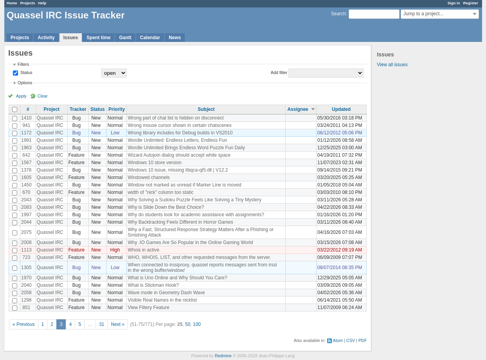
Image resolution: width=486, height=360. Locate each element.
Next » (118, 324)
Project (51, 109)
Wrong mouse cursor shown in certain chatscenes (179, 125)
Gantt (125, 37)
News (175, 37)
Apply (21, 96)
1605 (26, 177)
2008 (26, 242)
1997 (26, 214)
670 (26, 192)
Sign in (454, 3)
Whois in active (143, 250)
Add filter (279, 72)
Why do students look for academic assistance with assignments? (196, 214)
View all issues (392, 64)
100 (197, 324)
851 (26, 307)
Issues (70, 37)
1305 (26, 267)
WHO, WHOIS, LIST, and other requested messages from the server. (199, 257)
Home (12, 3)
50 (187, 324)
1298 (26, 300)
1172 (26, 133)
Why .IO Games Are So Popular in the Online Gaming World (190, 242)
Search (338, 13)
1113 (26, 250)
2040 (26, 285)
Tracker (78, 109)
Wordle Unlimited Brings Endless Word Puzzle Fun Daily (186, 147)
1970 (26, 277)
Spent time (98, 37)
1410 (26, 118)
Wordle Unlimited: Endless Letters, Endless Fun (177, 140)
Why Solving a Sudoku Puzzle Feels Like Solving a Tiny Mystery (194, 200)
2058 (26, 292)
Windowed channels (148, 177)
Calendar (150, 37)
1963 (26, 147)
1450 (26, 185)
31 (101, 324)
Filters (23, 64)
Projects (27, 3)
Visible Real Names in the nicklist (162, 300)
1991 (26, 140)
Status (25, 72)
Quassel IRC (50, 118)
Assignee (297, 109)
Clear (43, 96)
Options (25, 82)
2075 (26, 232)
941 (26, 125)
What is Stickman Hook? (153, 285)
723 (26, 257)
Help (42, 3)
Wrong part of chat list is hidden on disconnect (175, 118)
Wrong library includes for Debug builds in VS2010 (180, 133)
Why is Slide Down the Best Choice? (166, 207)
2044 (26, 222)
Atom (338, 340)
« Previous (24, 324)
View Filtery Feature (148, 307)
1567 (26, 162)
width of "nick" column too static (160, 192)
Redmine (223, 355)
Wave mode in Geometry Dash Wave (166, 292)
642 (26, 155)
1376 (26, 170)
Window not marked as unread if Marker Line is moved (184, 185)
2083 (26, 207)
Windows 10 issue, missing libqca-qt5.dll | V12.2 (178, 170)
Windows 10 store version (154, 162)
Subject (206, 109)
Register (470, 3)
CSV (350, 340)
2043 (26, 200)
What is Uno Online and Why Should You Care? (177, 277)
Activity (46, 37)
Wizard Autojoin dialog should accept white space (179, 155)
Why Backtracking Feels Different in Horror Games (180, 222)
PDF (362, 340)
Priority (116, 109)
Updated (341, 109)
